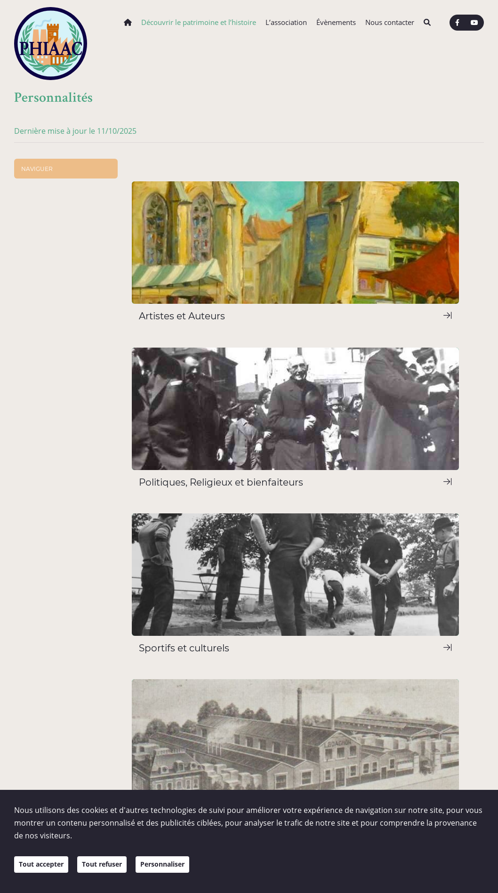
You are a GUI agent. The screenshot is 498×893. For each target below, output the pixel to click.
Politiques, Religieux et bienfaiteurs (66, 318)
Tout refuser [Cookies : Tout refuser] (111, 870)
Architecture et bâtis (53, 215)
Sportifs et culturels (62, 333)
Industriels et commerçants (74, 345)
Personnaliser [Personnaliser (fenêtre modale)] (179, 870)
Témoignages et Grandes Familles (70, 361)
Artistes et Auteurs (60, 302)
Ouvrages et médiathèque (62, 391)
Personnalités (42, 276)
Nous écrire (208, 735)
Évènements (336, 22)
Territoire (36, 418)
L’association (286, 22)
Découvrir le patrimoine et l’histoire (198, 22)
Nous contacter (389, 22)
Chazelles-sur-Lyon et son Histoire (61, 245)
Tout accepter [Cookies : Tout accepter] (44, 870)
